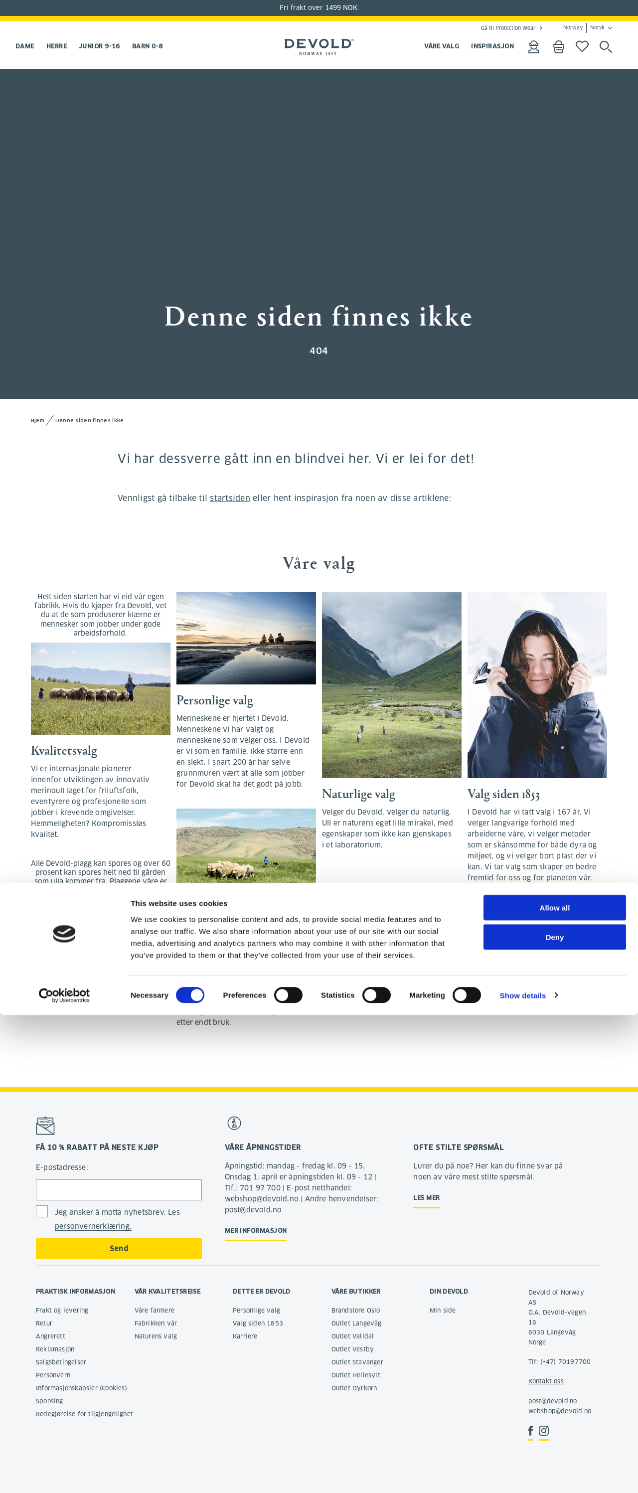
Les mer (426, 1197)
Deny (555, 1415)
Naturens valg (156, 1336)
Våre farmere (154, 1310)
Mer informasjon (256, 1230)
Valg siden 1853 (258, 1323)
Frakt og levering (62, 1310)
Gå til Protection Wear (508, 27)
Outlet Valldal (352, 1336)
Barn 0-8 (147, 46)
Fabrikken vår (156, 1323)
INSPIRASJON (492, 46)
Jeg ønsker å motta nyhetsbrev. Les (117, 1219)
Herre (56, 46)
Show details (523, 1473)
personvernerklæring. (93, 1226)
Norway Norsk (584, 28)
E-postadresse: (62, 1167)
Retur (44, 1323)
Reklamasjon (55, 1349)
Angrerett (50, 1336)
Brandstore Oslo (355, 1310)
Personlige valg (256, 1310)
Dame (24, 46)
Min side (443, 1310)
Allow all (555, 1385)
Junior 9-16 (99, 46)
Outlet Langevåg (356, 1323)
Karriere (245, 1336)
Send (119, 1249)
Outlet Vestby (352, 1349)
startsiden (230, 498)
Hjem (37, 420)
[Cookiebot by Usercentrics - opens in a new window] (64, 1473)
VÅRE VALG (441, 46)
